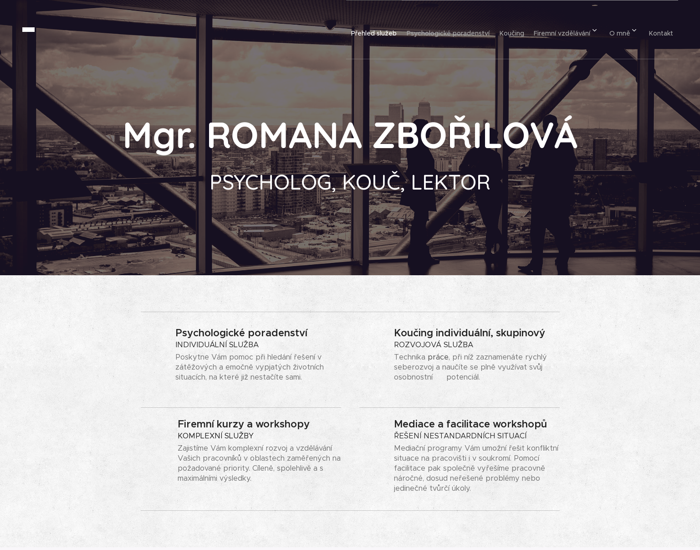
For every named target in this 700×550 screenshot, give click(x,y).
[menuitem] (343, 29)
